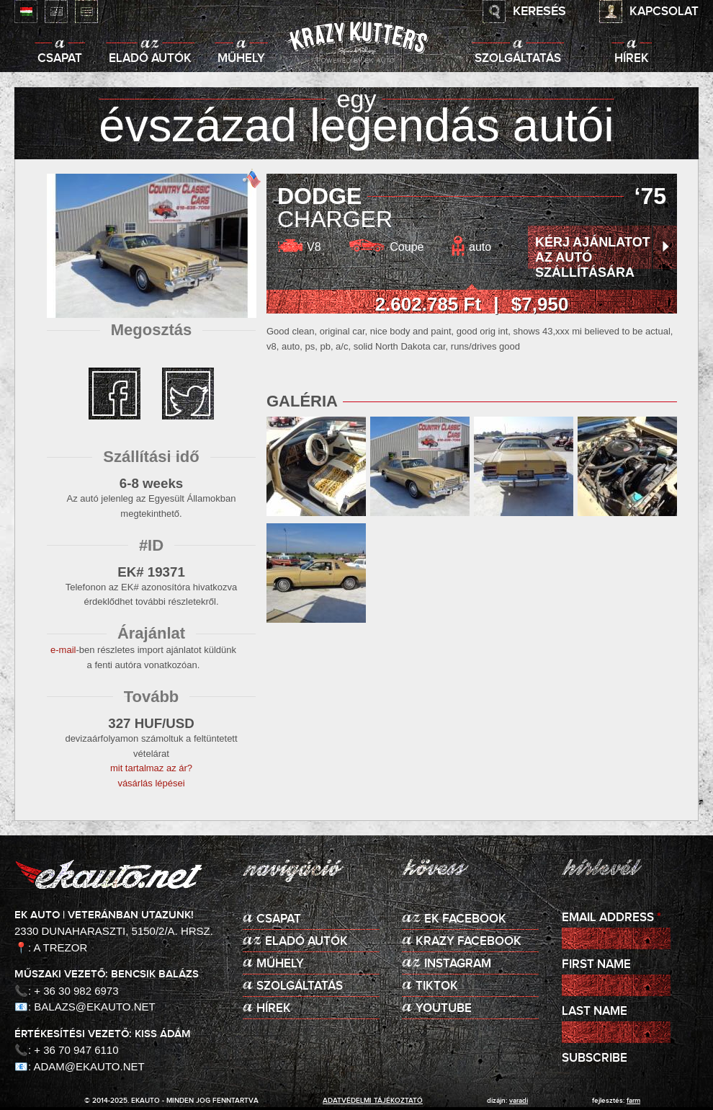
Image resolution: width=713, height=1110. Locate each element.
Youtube (444, 1009)
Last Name (594, 1011)
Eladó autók (150, 59)
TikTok (437, 986)
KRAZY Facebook (468, 942)
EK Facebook (465, 919)
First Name (596, 965)
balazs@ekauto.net (94, 1006)
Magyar (25, 11)
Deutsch (86, 11)
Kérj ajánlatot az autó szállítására (592, 257)
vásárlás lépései (150, 783)
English (56, 11)
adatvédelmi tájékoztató (373, 1100)
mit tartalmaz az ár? (151, 768)
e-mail (63, 649)
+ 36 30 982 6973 (76, 991)
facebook (114, 393)
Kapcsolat (664, 12)
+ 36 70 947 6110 (76, 1050)
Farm (633, 1100)
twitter (188, 393)
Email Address (611, 918)
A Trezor (61, 947)
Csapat (59, 59)
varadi (518, 1100)
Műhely (241, 59)
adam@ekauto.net (89, 1066)
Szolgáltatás (518, 59)
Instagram (457, 964)
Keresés (539, 11)
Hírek (631, 59)
